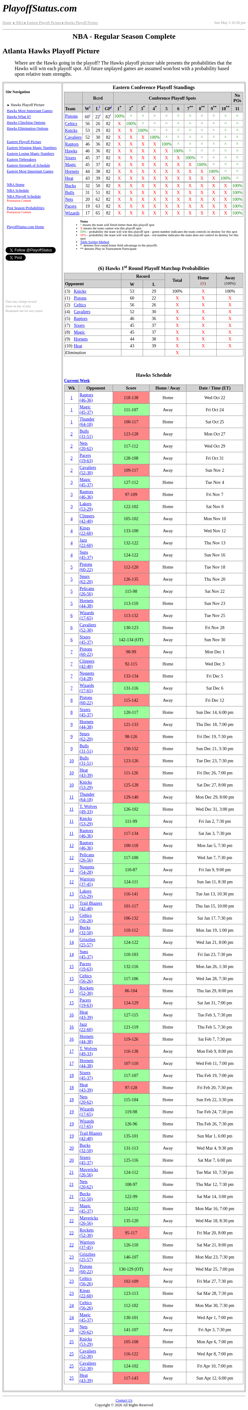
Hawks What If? (19, 117)
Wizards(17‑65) (87, 615)
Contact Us (123, 1400)
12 (71, 845)
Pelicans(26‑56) (87, 591)
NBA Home (15, 184)
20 (71, 1148)
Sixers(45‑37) (86, 639)
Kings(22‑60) (86, 530)
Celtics (71, 123)
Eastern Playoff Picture (42, 22)
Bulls (69, 192)
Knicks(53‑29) (86, 785)
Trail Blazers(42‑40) (91, 906)
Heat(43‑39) (86, 773)
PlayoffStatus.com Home (25, 227)
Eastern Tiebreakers (21, 159)
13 (71, 893)
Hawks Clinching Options (26, 122)
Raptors (72, 144)
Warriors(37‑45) (87, 881)
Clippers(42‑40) (87, 518)
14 (71, 930)
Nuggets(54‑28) (87, 676)
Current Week (77, 380)
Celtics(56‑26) (86, 918)
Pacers (70, 206)
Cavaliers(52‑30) (88, 470)
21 (71, 1172)
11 (71, 797)
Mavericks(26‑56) (89, 1172)
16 (71, 1014)
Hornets (72, 171)
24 (71, 1305)
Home (6, 22)
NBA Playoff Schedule (24, 196)
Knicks (71, 130)
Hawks (71, 150)
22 (71, 1208)
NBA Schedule (18, 190)
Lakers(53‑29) (86, 506)
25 (71, 1341)
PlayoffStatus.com (39, 8)
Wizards (72, 212)
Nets (69, 199)
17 (71, 1051)
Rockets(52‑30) (87, 990)
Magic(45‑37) (86, 409)
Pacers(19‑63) (86, 458)
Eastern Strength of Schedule (28, 165)
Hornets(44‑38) (87, 603)
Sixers (70, 157)
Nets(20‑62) (86, 446)
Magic (70, 164)
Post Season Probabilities (25, 208)
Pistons (71, 116)
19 (71, 1111)
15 (71, 966)
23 (71, 1257)
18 (71, 1075)
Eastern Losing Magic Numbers (30, 153)
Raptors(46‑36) (86, 397)
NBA (18, 22)
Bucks (70, 185)
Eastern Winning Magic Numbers (32, 148)
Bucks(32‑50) (86, 930)
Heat (69, 178)
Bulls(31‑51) (86, 434)
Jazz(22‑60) (86, 543)
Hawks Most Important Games (30, 111)
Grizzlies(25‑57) (87, 942)
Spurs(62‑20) (86, 579)
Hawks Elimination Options (27, 128)
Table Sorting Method (94, 242)
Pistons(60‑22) (86, 567)
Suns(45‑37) (86, 555)
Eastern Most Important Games (30, 171)
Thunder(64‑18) (87, 422)
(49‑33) (88, 809)
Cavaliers (73, 137)
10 (71, 760)
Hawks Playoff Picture (79, 22)
